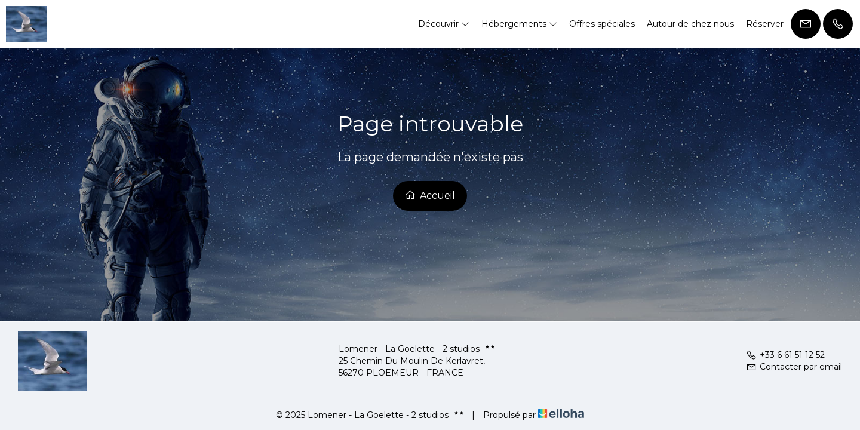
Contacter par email (794, 366)
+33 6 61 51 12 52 (785, 354)
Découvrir (443, 24)
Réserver (765, 24)
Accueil (430, 195)
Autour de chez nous (690, 24)
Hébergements (519, 24)
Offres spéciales (602, 24)
